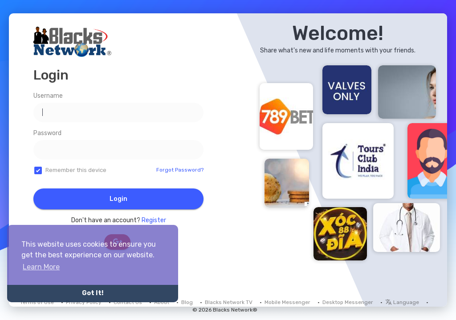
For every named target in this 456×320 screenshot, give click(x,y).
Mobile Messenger (287, 302)
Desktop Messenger (347, 302)
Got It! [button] (92, 293)
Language (402, 302)
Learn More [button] (41, 267)
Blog (187, 302)
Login (118, 199)
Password (47, 133)
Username (48, 96)
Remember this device (75, 170)
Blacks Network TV (228, 302)
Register (154, 220)
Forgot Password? (180, 170)
